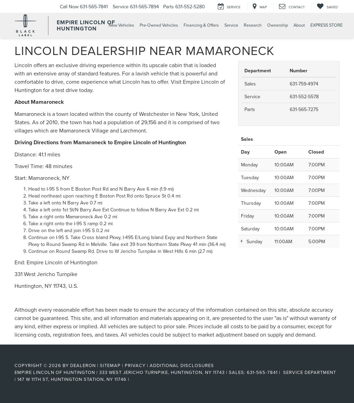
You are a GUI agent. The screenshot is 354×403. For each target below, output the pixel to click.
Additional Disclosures (182, 365)
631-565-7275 (304, 109)
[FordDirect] (32, 357)
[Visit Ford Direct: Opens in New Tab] (133, 379)
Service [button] (231, 25)
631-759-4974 (304, 83)
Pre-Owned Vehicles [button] (159, 25)
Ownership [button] (277, 25)
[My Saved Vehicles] (327, 6)
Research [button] (253, 25)
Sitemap (110, 365)
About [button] (299, 25)
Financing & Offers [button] (201, 25)
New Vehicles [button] (121, 25)
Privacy (135, 365)
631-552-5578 (304, 96)
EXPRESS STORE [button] (326, 25)
